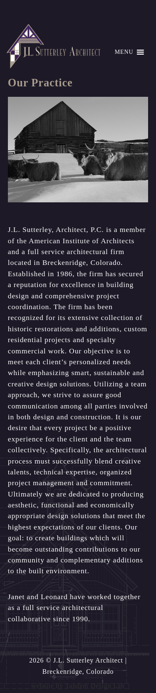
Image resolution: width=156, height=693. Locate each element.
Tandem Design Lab (95, 685)
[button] (124, 52)
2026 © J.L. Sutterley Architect (76, 660)
